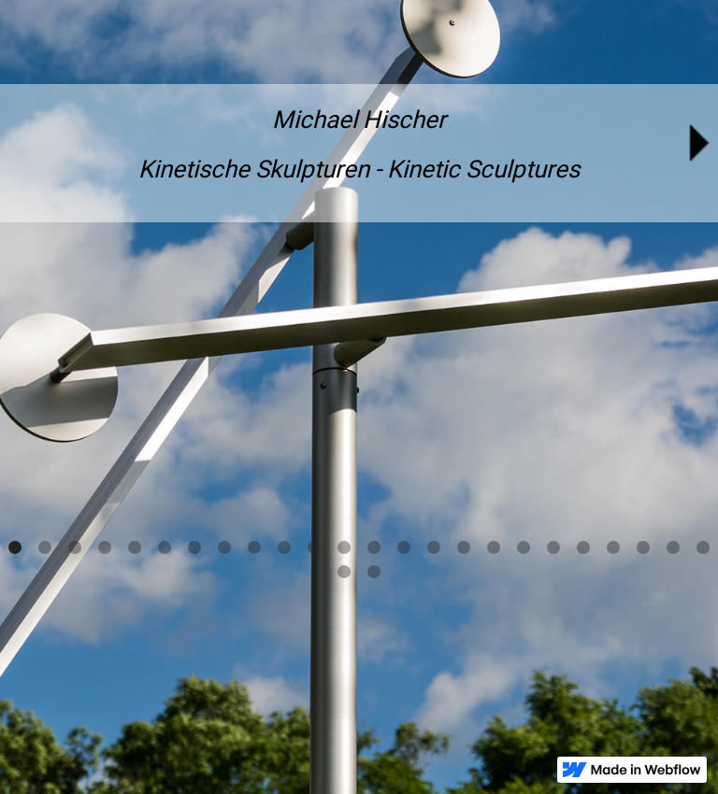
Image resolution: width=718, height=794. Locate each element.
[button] (15, 547)
